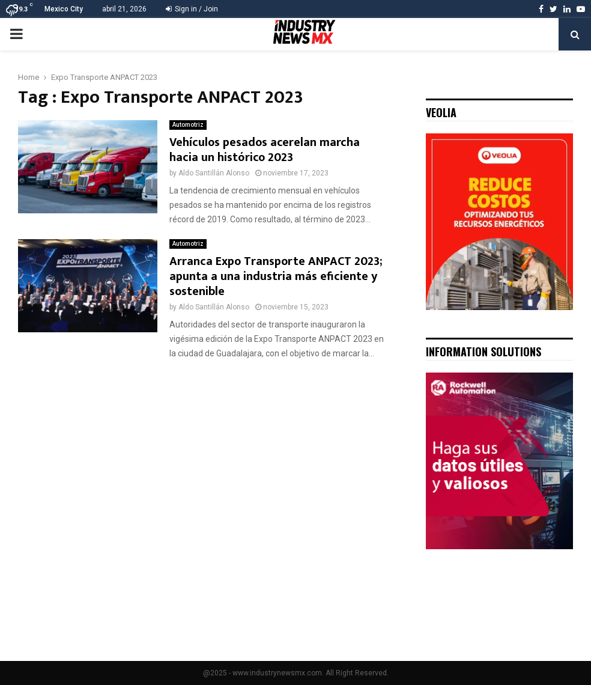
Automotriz (188, 124)
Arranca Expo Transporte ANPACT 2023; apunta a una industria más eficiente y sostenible (276, 276)
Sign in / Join (192, 9)
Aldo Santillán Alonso (213, 173)
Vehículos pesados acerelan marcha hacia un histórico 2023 (264, 150)
